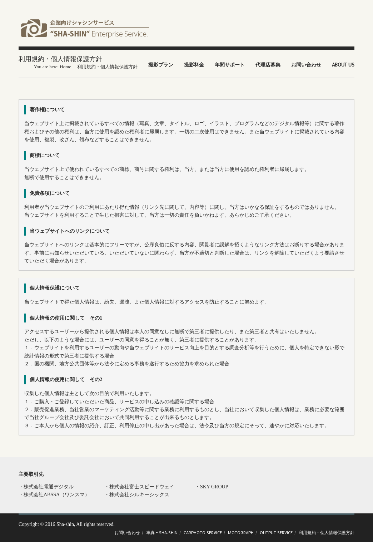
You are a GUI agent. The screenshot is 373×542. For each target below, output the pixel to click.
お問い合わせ (306, 64)
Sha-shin (65, 524)
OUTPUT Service (276, 532)
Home (65, 66)
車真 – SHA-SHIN (162, 532)
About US (343, 64)
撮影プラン (160, 64)
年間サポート (230, 64)
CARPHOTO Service (203, 532)
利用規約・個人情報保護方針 (326, 532)
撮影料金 (194, 64)
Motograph (241, 532)
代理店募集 (267, 64)
